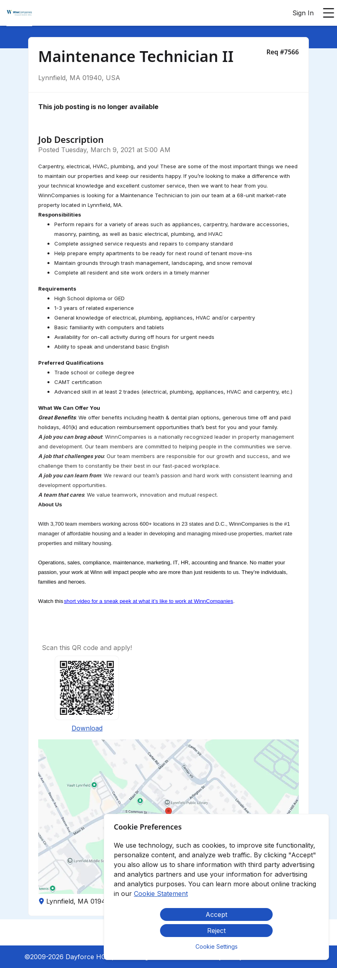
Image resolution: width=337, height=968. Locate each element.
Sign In (303, 13)
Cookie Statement (161, 894)
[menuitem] (19, 13)
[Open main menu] (328, 13)
